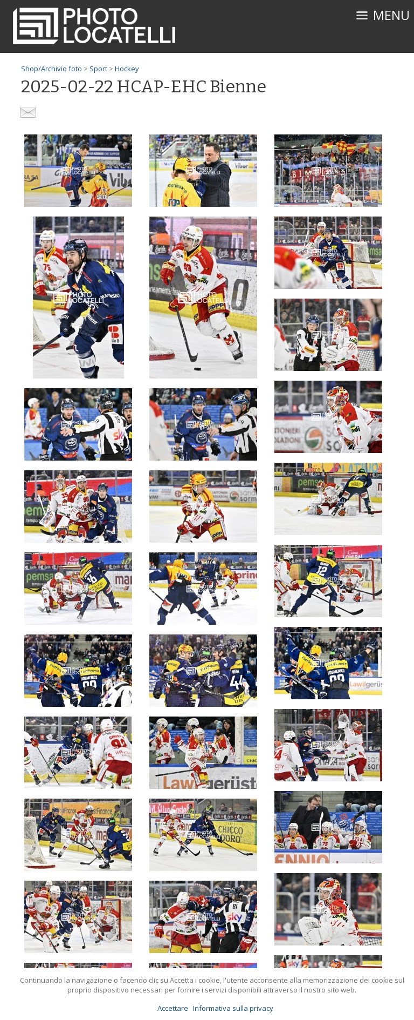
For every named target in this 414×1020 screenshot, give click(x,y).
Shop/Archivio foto (51, 68)
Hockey (127, 68)
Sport (98, 68)
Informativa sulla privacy (233, 1008)
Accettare (172, 1008)
